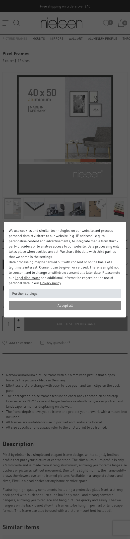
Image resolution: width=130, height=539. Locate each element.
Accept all (65, 305)
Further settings (25, 293)
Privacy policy (50, 282)
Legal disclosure (27, 277)
